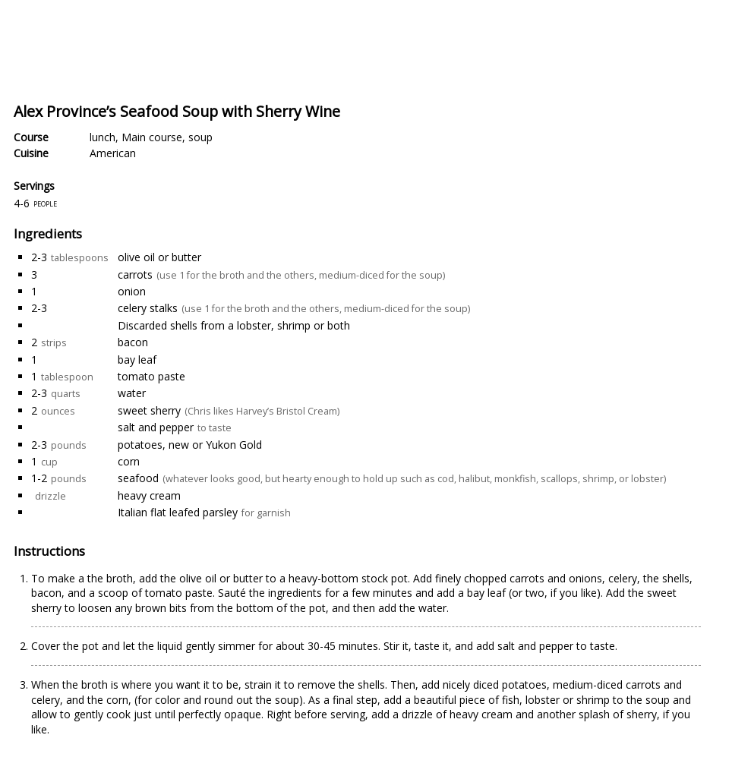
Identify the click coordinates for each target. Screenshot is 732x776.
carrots (135, 274)
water (132, 393)
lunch (102, 137)
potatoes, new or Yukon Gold (190, 444)
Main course (151, 137)
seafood (138, 478)
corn (129, 461)
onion (132, 291)
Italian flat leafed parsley (178, 512)
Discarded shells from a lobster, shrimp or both (234, 325)
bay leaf (137, 359)
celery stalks (148, 308)
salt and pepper (156, 427)
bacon (133, 342)
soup (200, 137)
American (113, 153)
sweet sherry (149, 410)
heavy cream (149, 495)
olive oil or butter (159, 257)
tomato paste (151, 376)
